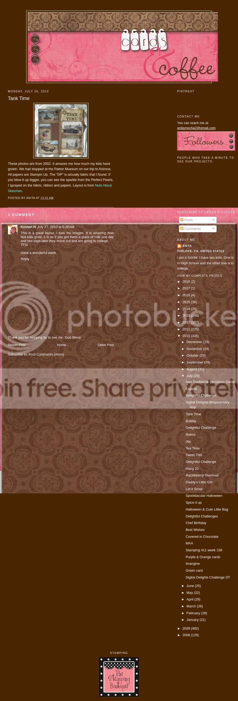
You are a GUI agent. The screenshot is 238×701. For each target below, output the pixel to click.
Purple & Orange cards (203, 557)
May (190, 593)
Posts (186, 220)
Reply (25, 259)
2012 (186, 322)
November (194, 349)
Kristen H (28, 227)
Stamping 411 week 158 (204, 550)
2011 (186, 329)
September (195, 362)
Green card (194, 570)
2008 (186, 635)
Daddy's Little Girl (199, 482)
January (192, 620)
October (192, 355)
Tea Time (192, 448)
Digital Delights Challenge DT (208, 577)
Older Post (106, 345)
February (193, 613)
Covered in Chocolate (202, 537)
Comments (190, 229)
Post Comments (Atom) (46, 354)
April (190, 599)
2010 (186, 336)
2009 (186, 628)
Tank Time (19, 98)
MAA (189, 543)
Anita (187, 245)
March (191, 606)
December (194, 342)
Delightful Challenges (202, 516)
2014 (186, 309)
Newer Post (16, 345)
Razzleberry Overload (202, 475)
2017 (186, 288)
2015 (186, 302)
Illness (190, 434)
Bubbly (191, 421)
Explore (191, 389)
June (190, 586)
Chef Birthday (196, 523)
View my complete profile (199, 275)
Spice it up (194, 502)
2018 (186, 282)
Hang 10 (192, 469)
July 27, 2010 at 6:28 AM (55, 227)
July (189, 376)
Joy (188, 441)
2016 (186, 295)
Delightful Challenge (201, 395)
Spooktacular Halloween (204, 496)
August (192, 369)
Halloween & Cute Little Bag (207, 509)
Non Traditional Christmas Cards (210, 382)
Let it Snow (194, 489)
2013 (186, 315)
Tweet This (194, 455)
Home (61, 345)
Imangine (193, 564)
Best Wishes (195, 530)
